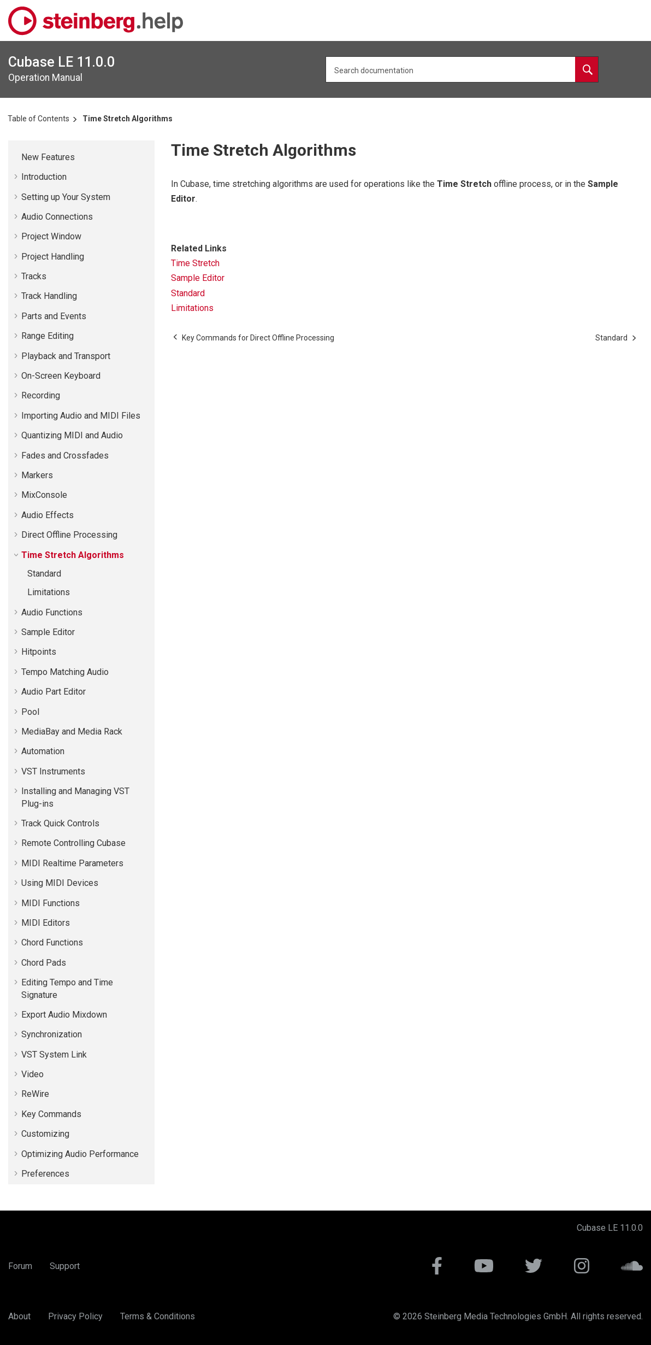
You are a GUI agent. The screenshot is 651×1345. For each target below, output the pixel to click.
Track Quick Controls (60, 823)
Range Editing (47, 336)
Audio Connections (57, 217)
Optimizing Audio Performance (80, 1154)
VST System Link (54, 1054)
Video (32, 1074)
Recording (40, 395)
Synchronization (51, 1034)
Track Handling (49, 296)
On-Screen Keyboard (60, 376)
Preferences (45, 1173)
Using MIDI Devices (59, 883)
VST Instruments (53, 771)
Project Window (51, 236)
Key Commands (51, 1114)
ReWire (35, 1094)
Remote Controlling (73, 843)
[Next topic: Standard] (611, 337)
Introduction (44, 177)
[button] (17, 157)
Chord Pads (43, 963)
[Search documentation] (586, 69)
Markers (37, 475)
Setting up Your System (65, 197)
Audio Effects (47, 515)
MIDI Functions (50, 903)
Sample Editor (48, 632)
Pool (30, 712)
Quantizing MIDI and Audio (72, 435)
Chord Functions (52, 942)
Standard (44, 573)
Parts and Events (53, 316)
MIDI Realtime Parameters (72, 863)
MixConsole (44, 495)
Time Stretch (195, 263)
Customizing (45, 1134)
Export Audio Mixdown (64, 1014)
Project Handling (52, 256)
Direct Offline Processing (69, 535)
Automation (42, 751)
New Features (48, 157)
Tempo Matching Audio (65, 672)
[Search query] (462, 69)
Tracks (33, 276)
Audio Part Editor (53, 691)
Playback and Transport (65, 356)
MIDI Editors (45, 923)
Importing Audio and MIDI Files (80, 415)
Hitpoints (38, 652)
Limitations (48, 592)
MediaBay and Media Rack (71, 731)
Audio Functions (51, 612)
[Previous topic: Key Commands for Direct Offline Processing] (258, 337)
